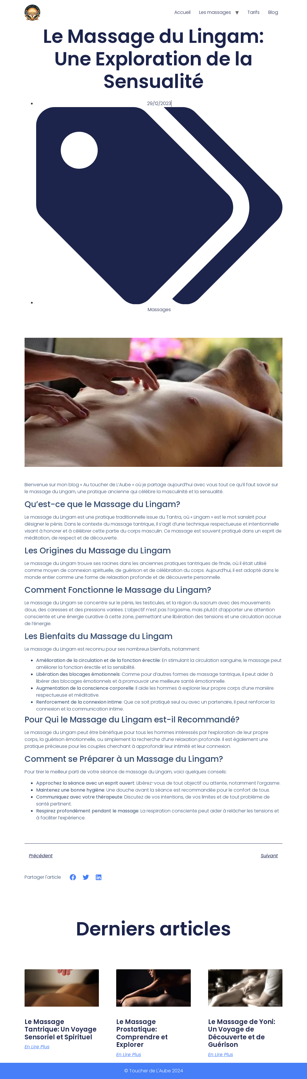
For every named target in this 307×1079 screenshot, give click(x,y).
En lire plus (37, 1047)
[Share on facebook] (73, 877)
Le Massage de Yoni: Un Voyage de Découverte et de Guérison (241, 1033)
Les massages (215, 12)
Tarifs (253, 12)
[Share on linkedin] (98, 877)
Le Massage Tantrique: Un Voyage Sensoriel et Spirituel (61, 1029)
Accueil (182, 12)
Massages (159, 309)
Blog (273, 12)
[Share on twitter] (85, 877)
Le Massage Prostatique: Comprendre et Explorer (142, 1033)
